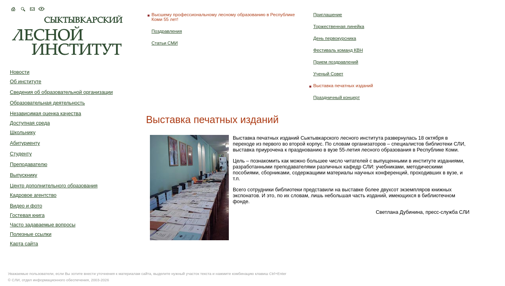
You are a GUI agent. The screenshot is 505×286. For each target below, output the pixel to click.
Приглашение (327, 14)
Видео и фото (26, 206)
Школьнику (23, 132)
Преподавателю (28, 164)
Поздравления (167, 31)
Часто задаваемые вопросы (42, 225)
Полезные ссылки (30, 234)
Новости (20, 72)
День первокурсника (334, 38)
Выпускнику (23, 175)
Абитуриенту (25, 143)
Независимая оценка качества (45, 113)
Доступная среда (30, 123)
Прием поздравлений (335, 62)
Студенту (21, 154)
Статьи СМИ (165, 43)
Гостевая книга (27, 215)
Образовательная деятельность (47, 103)
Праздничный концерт (336, 97)
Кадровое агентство (33, 195)
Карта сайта (24, 244)
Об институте (25, 81)
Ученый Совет (328, 73)
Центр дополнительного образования (53, 186)
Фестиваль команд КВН (338, 50)
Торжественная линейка (338, 26)
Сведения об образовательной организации (61, 92)
